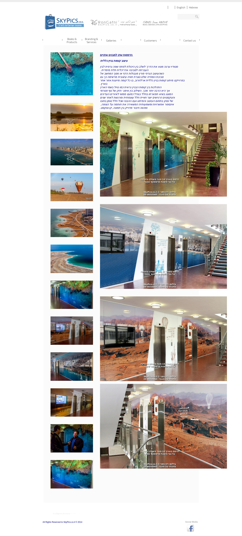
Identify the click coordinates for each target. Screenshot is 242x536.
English (181, 7)
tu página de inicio (61, 513)
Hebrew (193, 7)
